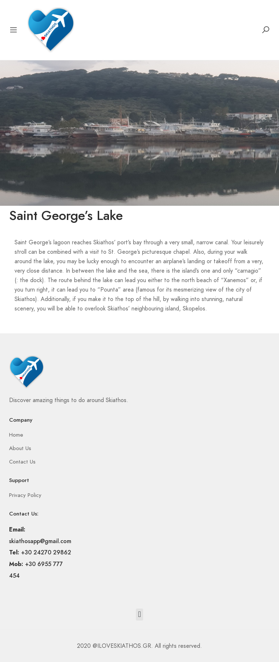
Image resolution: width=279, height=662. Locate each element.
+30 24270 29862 (46, 552)
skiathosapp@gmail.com (40, 541)
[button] (139, 615)
